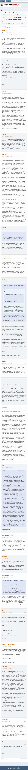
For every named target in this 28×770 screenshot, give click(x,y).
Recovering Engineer (7, 535)
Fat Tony (4, 154)
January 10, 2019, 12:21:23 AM (7, 156)
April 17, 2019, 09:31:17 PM (6, 721)
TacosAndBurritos (7, 256)
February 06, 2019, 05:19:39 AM (7, 558)
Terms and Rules (13, 767)
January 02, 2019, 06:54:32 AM (8, 32)
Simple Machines (17, 768)
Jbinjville (4, 361)
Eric (3, 610)
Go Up (2, 759)
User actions (24, 27)
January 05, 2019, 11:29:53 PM (7, 136)
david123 (4, 30)
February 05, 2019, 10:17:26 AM (7, 537)
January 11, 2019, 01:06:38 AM (7, 229)
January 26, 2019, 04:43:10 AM (7, 409)
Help (9, 767)
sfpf (3, 380)
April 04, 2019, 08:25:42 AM (6, 646)
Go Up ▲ (18, 767)
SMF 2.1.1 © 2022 (11, 768)
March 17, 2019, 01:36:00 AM (7, 612)
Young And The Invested (8, 644)
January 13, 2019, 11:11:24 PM (7, 258)
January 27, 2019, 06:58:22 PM (7, 467)
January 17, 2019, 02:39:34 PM (7, 363)
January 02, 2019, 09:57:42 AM (7, 62)
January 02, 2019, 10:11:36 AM (7, 93)
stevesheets (5, 719)
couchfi (4, 134)
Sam (3, 60)
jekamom (4, 91)
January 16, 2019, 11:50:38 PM (7, 282)
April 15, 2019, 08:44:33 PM (6, 668)
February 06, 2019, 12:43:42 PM (7, 577)
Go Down (3, 27)
